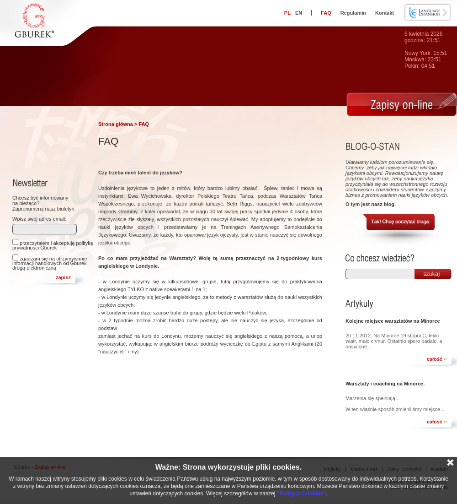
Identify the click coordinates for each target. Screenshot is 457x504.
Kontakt (384, 13)
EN (298, 13)
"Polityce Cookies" (301, 493)
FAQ (326, 13)
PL (287, 13)
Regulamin (353, 13)
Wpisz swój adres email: (39, 219)
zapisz (63, 277)
